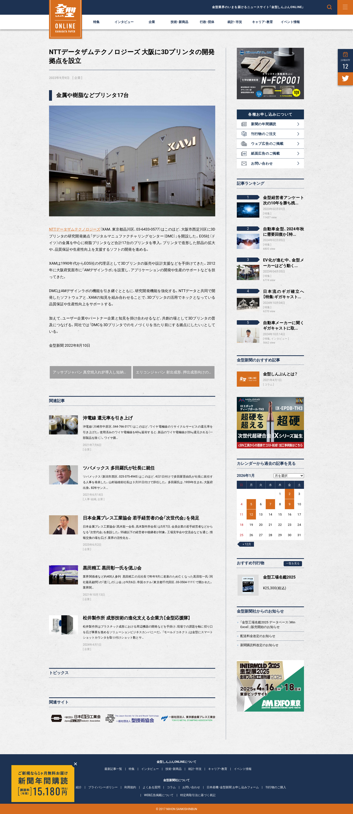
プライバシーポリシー (103, 787)
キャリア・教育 (262, 22)
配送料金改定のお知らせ (257, 636)
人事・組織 (90, 499)
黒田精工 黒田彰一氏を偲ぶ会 (112, 568)
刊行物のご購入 (275, 787)
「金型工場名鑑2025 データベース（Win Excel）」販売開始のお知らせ (267, 624)
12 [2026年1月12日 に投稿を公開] (251, 514)
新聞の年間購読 (263, 124)
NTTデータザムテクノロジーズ (74, 229)
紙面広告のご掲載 (265, 153)
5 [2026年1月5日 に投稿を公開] (251, 504)
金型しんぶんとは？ (280, 374)
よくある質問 (151, 787)
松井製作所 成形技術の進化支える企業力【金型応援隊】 (136, 618)
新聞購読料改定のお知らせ (259, 645)
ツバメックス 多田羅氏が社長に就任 (119, 468)
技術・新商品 (179, 22)
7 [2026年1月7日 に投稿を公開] (270, 504)
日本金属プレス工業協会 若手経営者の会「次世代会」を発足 (141, 518)
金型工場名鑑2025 (279, 577)
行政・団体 (207, 22)
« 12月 (247, 544)
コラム (269, 384)
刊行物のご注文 (263, 134)
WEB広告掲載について (159, 795)
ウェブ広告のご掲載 (267, 144)
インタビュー (124, 22)
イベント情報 (290, 22)
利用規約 (130, 787)
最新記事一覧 (113, 769)
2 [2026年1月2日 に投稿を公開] (289, 494)
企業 (152, 22)
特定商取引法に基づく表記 (197, 795)
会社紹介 (76, 787)
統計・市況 (234, 22)
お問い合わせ (262, 163)
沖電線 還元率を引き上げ (108, 418)
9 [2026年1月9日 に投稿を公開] (289, 504)
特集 (96, 22)
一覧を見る (293, 563)
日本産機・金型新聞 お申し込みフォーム (233, 787)
